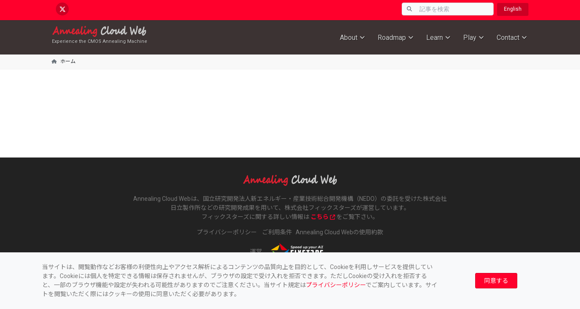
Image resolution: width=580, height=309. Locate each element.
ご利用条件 (277, 232)
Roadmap (392, 37)
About (348, 37)
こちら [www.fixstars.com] (323, 216)
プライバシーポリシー (336, 285)
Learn (434, 37)
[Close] (496, 281)
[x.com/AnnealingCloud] (62, 9)
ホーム (68, 61)
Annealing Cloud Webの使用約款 (339, 232)
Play (469, 37)
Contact (508, 37)
